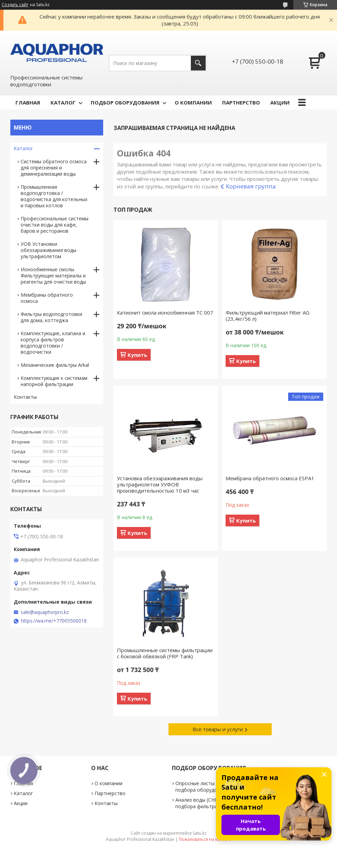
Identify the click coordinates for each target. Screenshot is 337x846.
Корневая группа (251, 186)
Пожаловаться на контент (205, 839)
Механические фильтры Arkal (55, 365)
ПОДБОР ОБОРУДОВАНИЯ (125, 102)
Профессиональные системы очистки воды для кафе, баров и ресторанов (54, 224)
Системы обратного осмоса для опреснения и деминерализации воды (54, 167)
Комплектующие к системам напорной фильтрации (54, 381)
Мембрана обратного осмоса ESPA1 (270, 478)
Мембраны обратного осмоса (47, 298)
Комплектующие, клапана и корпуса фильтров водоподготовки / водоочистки (53, 342)
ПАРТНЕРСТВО (241, 102)
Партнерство (110, 793)
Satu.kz (199, 833)
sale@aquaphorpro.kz (45, 612)
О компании (108, 783)
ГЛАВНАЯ (27, 102)
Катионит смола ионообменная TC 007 (165, 312)
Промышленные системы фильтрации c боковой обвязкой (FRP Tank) (165, 653)
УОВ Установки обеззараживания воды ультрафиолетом (48, 250)
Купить (137, 354)
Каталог (23, 148)
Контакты (25, 397)
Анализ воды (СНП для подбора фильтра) (201, 803)
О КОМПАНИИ (193, 102)
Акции (21, 803)
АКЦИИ (280, 102)
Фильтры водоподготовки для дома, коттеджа (51, 317)
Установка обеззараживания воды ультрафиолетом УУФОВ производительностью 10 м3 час (160, 484)
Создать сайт (15, 4)
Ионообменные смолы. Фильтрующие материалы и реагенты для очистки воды (53, 275)
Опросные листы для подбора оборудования (203, 786)
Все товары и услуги (218, 729)
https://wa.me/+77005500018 (54, 621)
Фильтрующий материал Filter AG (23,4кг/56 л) (267, 315)
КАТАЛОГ (63, 102)
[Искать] (198, 63)
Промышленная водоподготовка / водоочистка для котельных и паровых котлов (54, 196)
